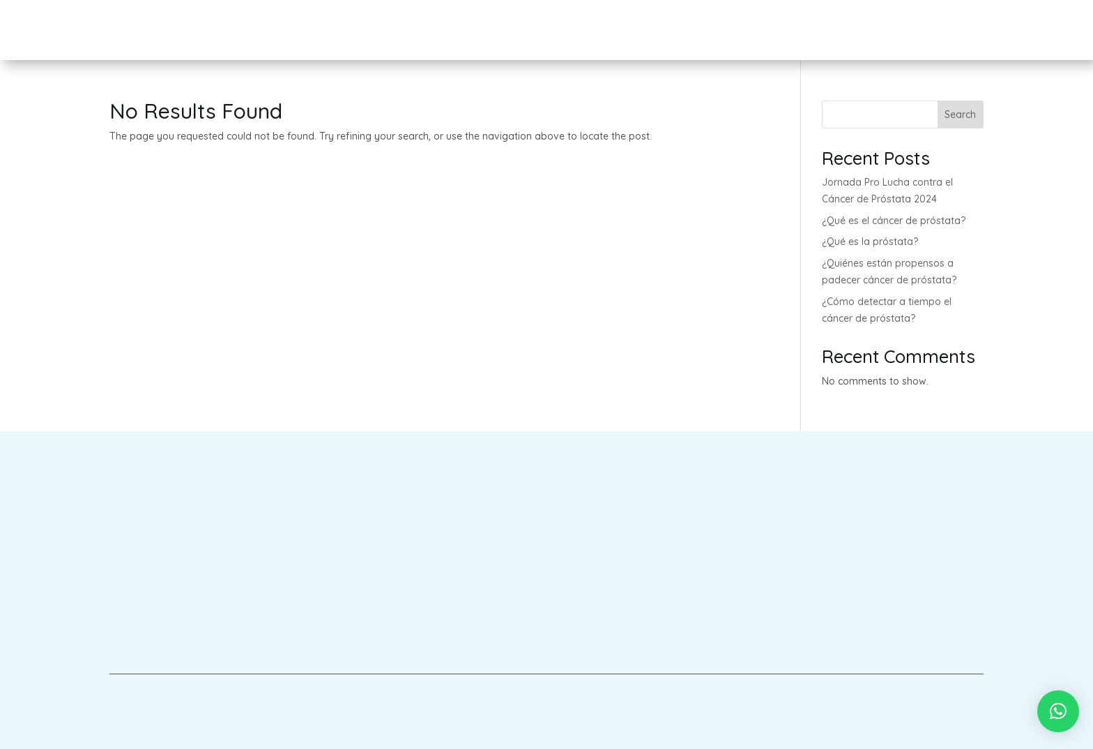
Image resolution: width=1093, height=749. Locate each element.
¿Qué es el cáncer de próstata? (893, 220)
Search (960, 114)
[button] (1058, 711)
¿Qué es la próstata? (870, 241)
